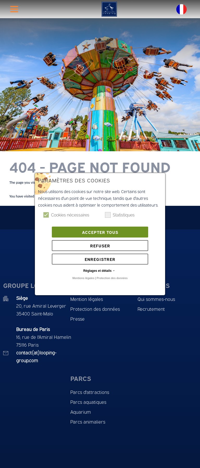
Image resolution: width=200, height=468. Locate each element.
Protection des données (112, 278)
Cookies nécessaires (66, 215)
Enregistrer (100, 259)
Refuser (100, 245)
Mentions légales (83, 278)
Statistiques (120, 215)
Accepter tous (100, 232)
